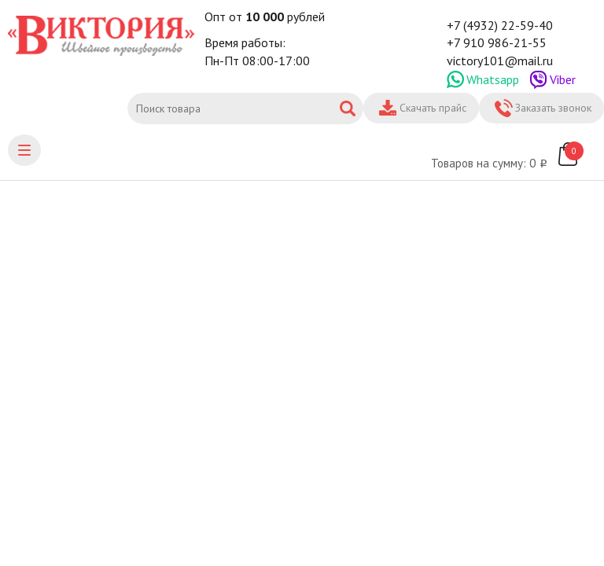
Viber (563, 79)
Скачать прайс (433, 108)
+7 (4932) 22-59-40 (500, 25)
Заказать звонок (553, 108)
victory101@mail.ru (500, 60)
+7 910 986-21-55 (497, 42)
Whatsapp (492, 79)
